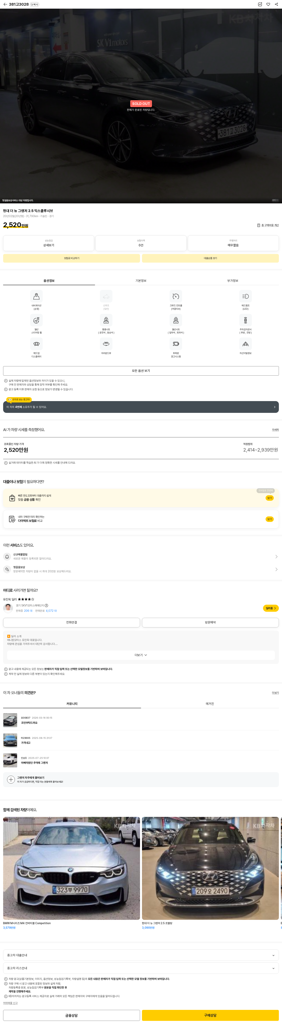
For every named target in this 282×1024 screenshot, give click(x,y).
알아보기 (141, 498)
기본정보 (141, 281)
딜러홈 (269, 608)
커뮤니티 (72, 704)
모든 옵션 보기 (141, 371)
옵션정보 (49, 281)
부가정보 (232, 281)
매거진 (210, 704)
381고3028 (24, 4)
